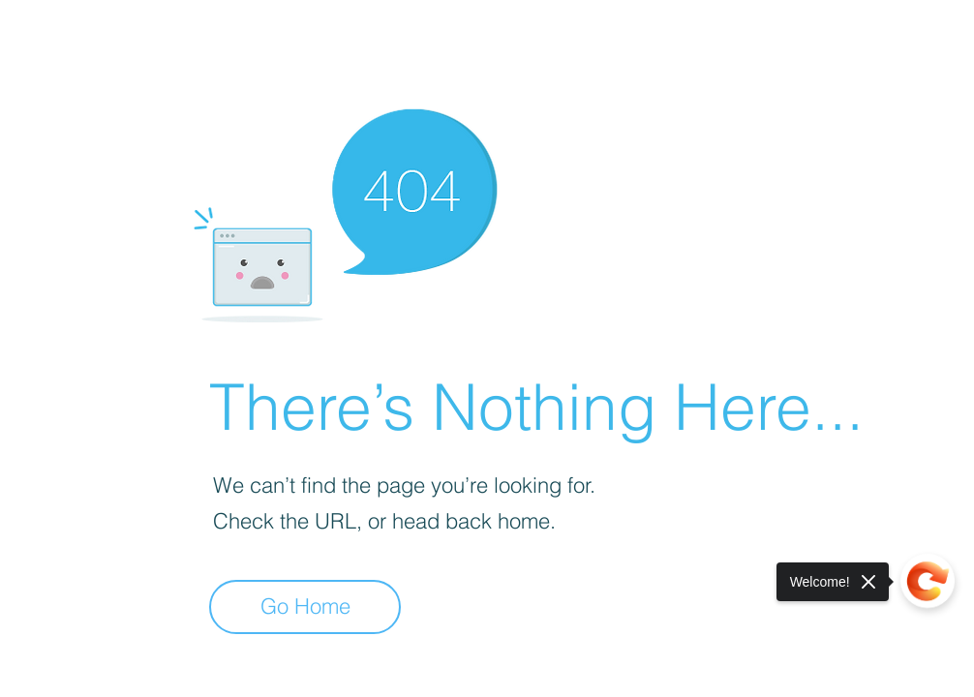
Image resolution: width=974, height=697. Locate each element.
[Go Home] (305, 607)
